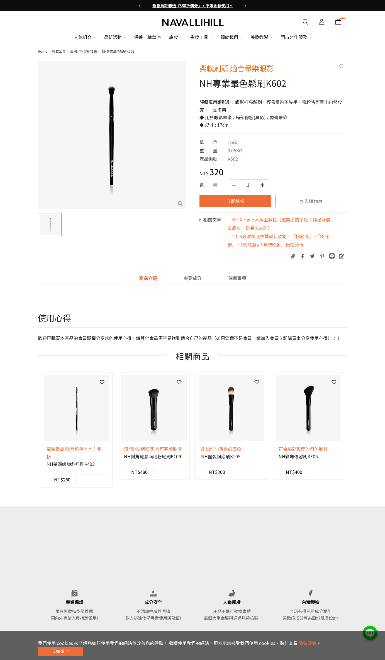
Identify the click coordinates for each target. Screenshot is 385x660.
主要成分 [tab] (192, 278)
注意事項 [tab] (237, 278)
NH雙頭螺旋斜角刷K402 (71, 464)
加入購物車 (311, 201)
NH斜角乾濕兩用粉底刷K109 (152, 456)
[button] (139, 5)
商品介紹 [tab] (148, 278)
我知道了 (60, 651)
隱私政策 (307, 643)
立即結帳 (235, 201)
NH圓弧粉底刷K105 (220, 456)
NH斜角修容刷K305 (298, 456)
